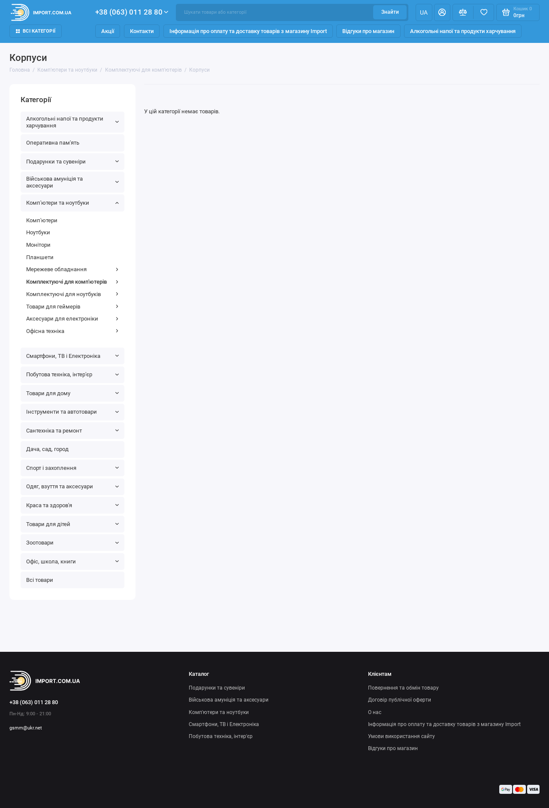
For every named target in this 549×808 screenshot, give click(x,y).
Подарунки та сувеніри (72, 161)
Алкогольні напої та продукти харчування (463, 31)
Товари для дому (72, 393)
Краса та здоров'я (72, 505)
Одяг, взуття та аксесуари (72, 486)
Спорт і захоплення (72, 468)
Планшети (40, 257)
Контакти (142, 31)
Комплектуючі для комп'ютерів (72, 281)
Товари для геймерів (72, 306)
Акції (107, 31)
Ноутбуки (38, 232)
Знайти (390, 12)
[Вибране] (484, 12)
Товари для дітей (72, 524)
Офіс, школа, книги (72, 561)
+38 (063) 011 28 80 (132, 12)
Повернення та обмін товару (403, 688)
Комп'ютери (41, 220)
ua (424, 12)
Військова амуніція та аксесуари (72, 182)
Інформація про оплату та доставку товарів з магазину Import (248, 31)
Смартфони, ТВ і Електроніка (72, 356)
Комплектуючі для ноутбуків (72, 294)
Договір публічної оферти (399, 700)
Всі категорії (35, 31)
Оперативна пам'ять (52, 142)
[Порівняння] (463, 12)
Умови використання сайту (401, 736)
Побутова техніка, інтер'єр (72, 374)
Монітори (38, 245)
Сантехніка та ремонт (72, 430)
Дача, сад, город (47, 449)
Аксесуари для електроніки (72, 318)
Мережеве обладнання (72, 269)
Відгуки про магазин (368, 31)
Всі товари (39, 580)
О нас (374, 712)
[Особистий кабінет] (442, 12)
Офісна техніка (72, 331)
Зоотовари (72, 542)
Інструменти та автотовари (72, 412)
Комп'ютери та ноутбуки (72, 203)
